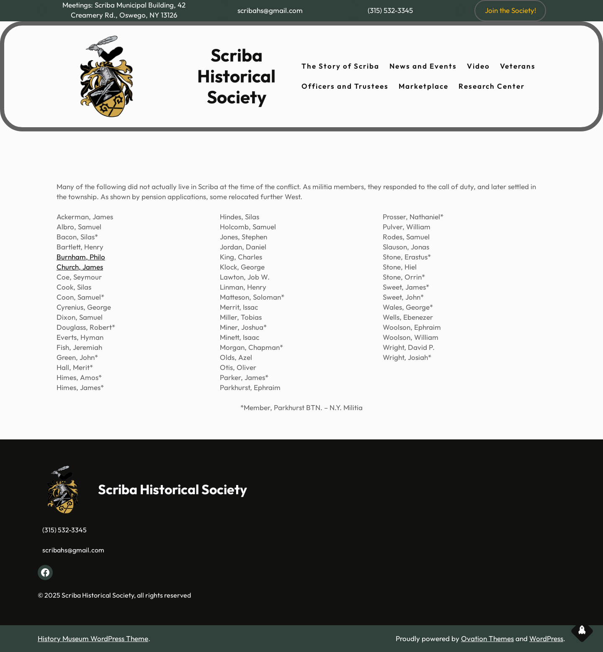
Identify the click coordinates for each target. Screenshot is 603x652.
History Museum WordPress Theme (93, 638)
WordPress (546, 638)
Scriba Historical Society (236, 76)
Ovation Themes (487, 638)
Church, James (80, 266)
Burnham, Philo (81, 256)
